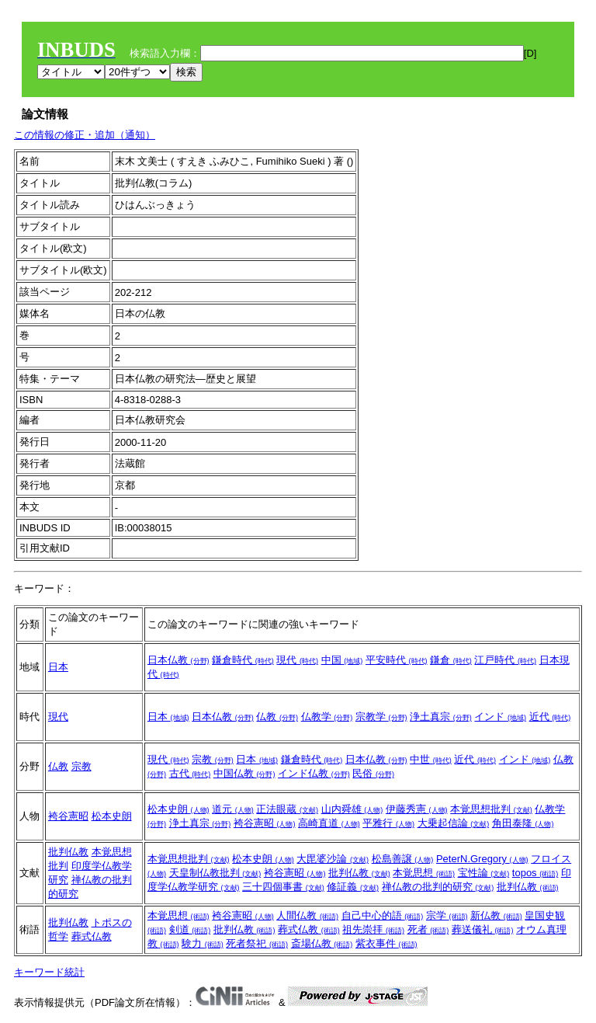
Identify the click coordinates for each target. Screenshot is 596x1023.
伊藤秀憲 (417, 809)
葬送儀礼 (483, 929)
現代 (297, 660)
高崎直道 (329, 823)
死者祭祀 (257, 943)
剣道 (190, 929)
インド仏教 (314, 773)
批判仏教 (68, 852)
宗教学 (381, 716)
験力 (203, 943)
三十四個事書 (283, 887)
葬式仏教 (91, 936)
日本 (58, 667)
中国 (342, 660)
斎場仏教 (322, 943)
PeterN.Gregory (482, 859)
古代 (190, 773)
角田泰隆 (523, 823)
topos (535, 873)
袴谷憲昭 (68, 816)
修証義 (353, 887)
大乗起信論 (454, 823)
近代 (550, 716)
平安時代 (397, 660)
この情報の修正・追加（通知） (84, 135)
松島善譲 (403, 859)
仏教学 (327, 716)
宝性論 (484, 873)
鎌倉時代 (243, 660)
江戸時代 (505, 660)
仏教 (277, 716)
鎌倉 (451, 660)
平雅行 (388, 823)
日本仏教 (178, 660)
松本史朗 (112, 816)
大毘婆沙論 (332, 859)
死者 (428, 929)
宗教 (81, 766)
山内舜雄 (352, 809)
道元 (233, 809)
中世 (431, 759)
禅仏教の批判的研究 (438, 887)
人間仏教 (307, 915)
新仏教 (496, 915)
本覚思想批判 (491, 809)
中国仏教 (244, 773)
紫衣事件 (386, 943)
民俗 (373, 773)
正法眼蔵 (287, 809)
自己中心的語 (382, 915)
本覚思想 (424, 873)
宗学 (447, 915)
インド (500, 716)
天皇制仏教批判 (215, 873)
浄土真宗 (441, 716)
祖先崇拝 (373, 929)
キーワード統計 (49, 972)
